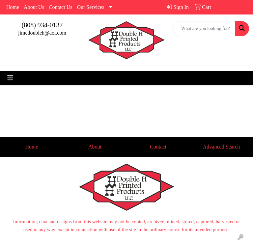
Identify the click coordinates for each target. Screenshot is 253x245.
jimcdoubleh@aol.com (42, 33)
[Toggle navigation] (10, 78)
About (94, 147)
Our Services (90, 7)
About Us (34, 7)
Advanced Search (221, 147)
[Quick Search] (204, 28)
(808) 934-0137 (42, 25)
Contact (158, 147)
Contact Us (60, 7)
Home (12, 7)
